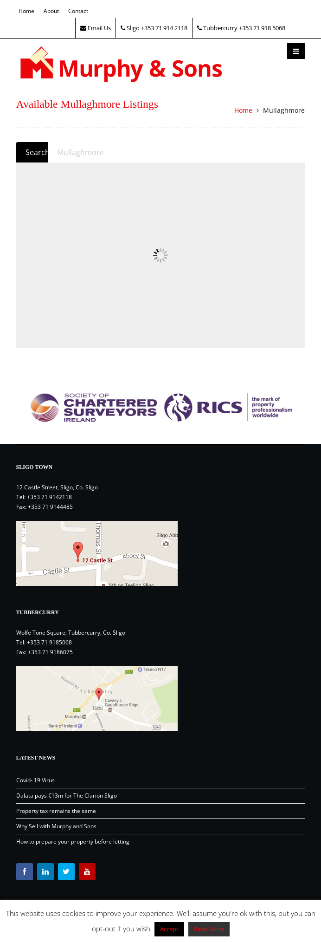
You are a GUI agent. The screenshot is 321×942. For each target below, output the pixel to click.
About (51, 11)
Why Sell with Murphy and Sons (56, 826)
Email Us (95, 28)
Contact (78, 11)
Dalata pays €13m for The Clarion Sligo (66, 795)
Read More (209, 929)
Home (26, 11)
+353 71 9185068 (49, 642)
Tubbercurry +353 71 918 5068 (241, 28)
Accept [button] (169, 929)
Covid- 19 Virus (35, 780)
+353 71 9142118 (49, 497)
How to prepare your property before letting (72, 841)
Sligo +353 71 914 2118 (154, 28)
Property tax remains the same (56, 811)
